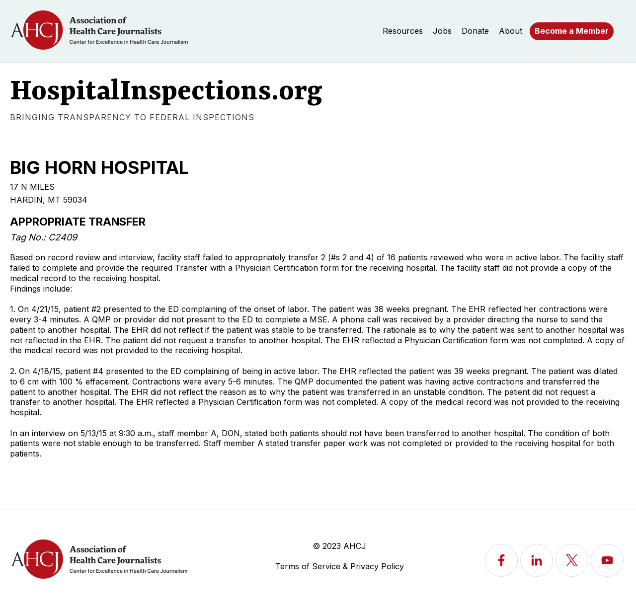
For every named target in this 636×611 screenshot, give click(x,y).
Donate (475, 31)
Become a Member (572, 31)
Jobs (442, 31)
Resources (403, 31)
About (510, 31)
